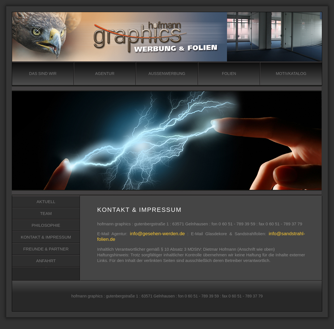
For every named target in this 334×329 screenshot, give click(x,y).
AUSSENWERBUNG (166, 73)
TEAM (46, 213)
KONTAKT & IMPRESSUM (46, 237)
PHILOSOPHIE (46, 225)
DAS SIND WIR (42, 73)
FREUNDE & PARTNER (45, 248)
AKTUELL (46, 201)
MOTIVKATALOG (291, 73)
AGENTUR (104, 73)
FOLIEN (229, 73)
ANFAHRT (46, 260)
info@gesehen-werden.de (156, 233)
